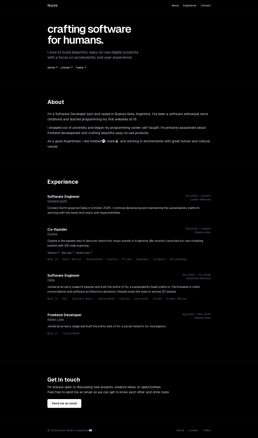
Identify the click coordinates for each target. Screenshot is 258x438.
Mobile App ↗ (84, 252)
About (175, 5)
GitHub (180, 430)
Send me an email (64, 403)
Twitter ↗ (80, 67)
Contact (206, 5)
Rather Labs (55, 319)
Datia (51, 280)
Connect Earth (57, 201)
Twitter (207, 430)
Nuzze (52, 5)
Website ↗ (53, 252)
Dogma (52, 234)
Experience (189, 5)
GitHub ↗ (52, 67)
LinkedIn (193, 430)
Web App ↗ (67, 252)
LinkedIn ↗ (67, 67)
